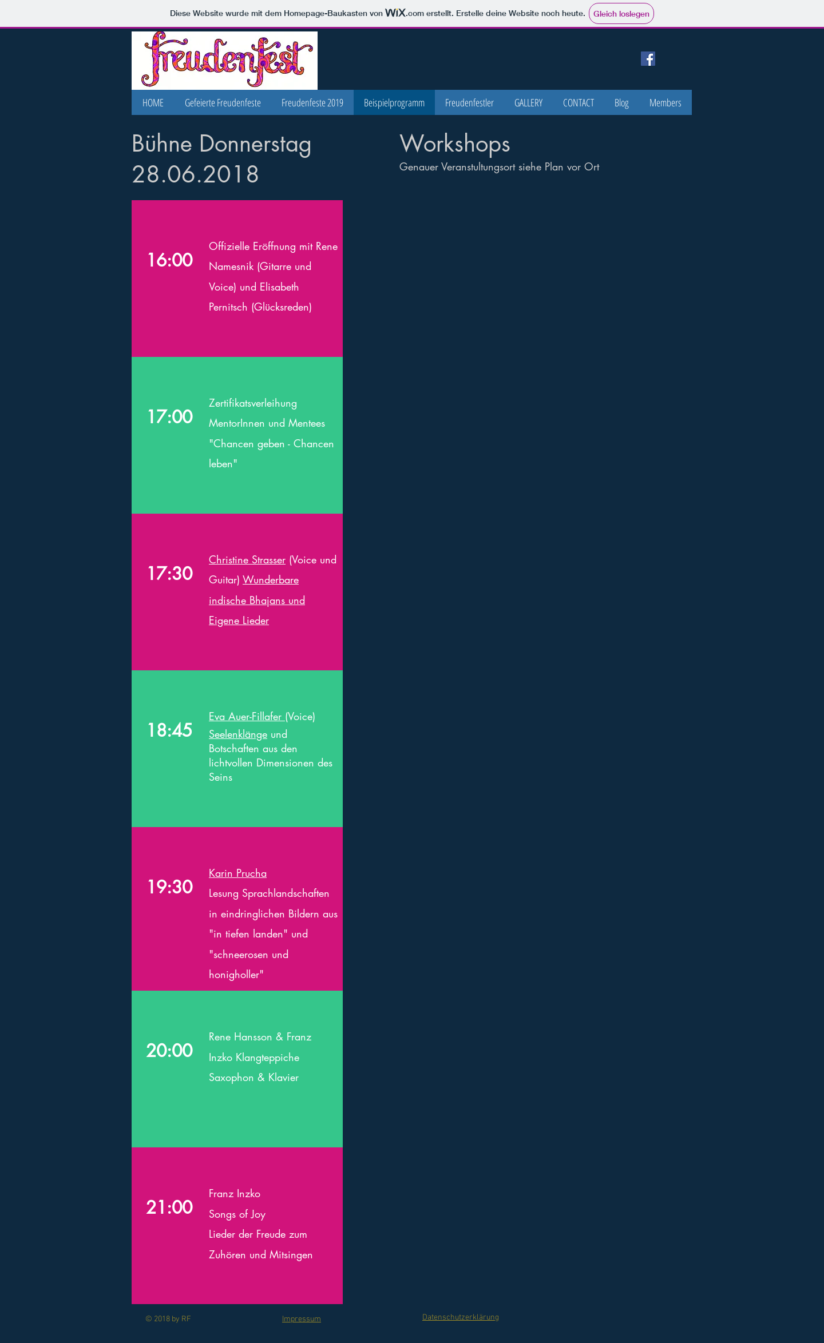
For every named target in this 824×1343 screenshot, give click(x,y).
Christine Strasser (247, 559)
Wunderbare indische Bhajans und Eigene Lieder (257, 600)
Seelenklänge (238, 734)
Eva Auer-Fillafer (247, 716)
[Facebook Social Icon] (648, 58)
